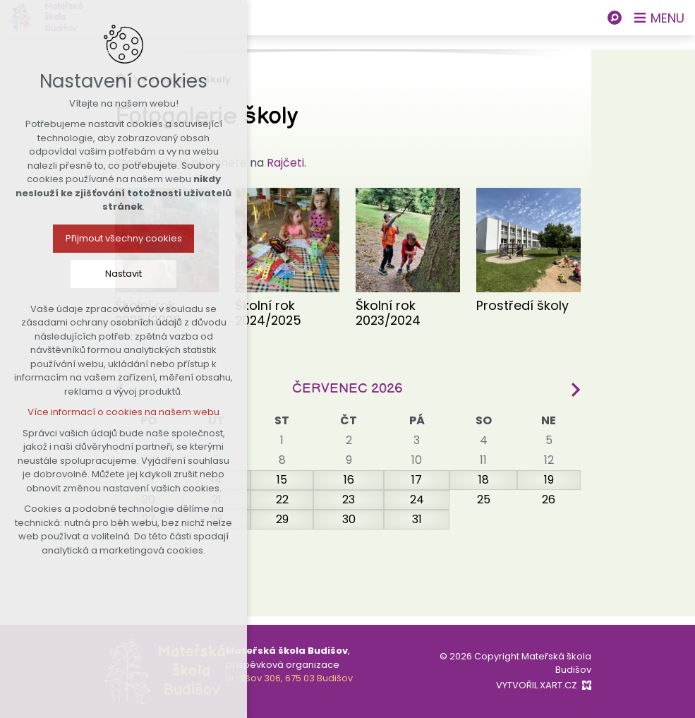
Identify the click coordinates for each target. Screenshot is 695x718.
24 (417, 499)
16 (349, 480)
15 (282, 480)
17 (416, 480)
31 (417, 519)
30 (349, 519)
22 (282, 499)
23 (348, 499)
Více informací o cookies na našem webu (123, 412)
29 (282, 519)
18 (483, 480)
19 (549, 480)
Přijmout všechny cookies (124, 238)
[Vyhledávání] (615, 18)
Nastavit (123, 273)
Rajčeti (285, 163)
